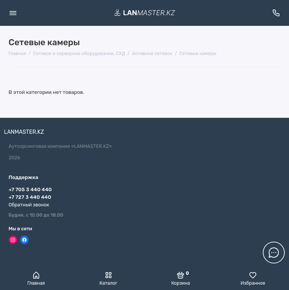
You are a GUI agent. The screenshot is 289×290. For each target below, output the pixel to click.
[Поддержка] (276, 13)
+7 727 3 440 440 (30, 197)
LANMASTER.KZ (24, 132)
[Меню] (13, 13)
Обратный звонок (29, 205)
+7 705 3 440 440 (30, 189)
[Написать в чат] (273, 252)
